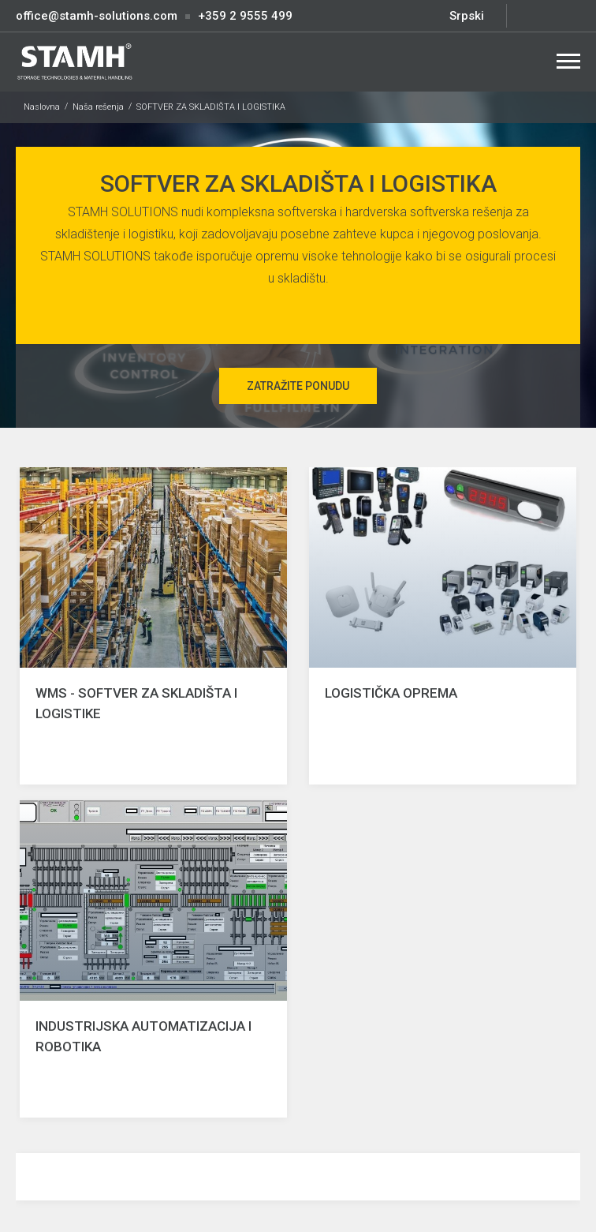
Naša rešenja (98, 107)
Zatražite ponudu (298, 386)
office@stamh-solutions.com (96, 16)
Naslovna (42, 107)
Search (530, 60)
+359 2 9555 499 (245, 16)
